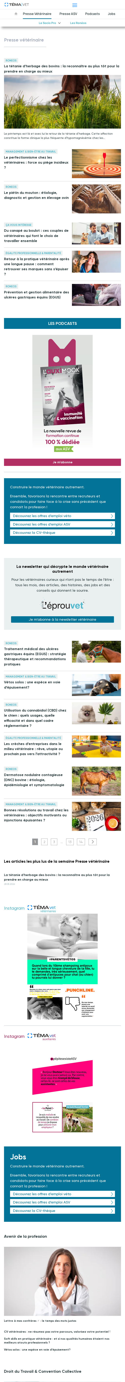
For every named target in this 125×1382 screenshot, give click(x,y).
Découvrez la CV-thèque (34, 532)
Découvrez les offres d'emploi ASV (41, 524)
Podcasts (92, 13)
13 (70, 842)
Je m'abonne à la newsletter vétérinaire (62, 619)
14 (81, 842)
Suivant (93, 842)
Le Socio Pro (47, 23)
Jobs (111, 13)
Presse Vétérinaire (37, 13)
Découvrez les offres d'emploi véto (42, 516)
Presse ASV (68, 13)
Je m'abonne (63, 462)
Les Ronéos (78, 23)
